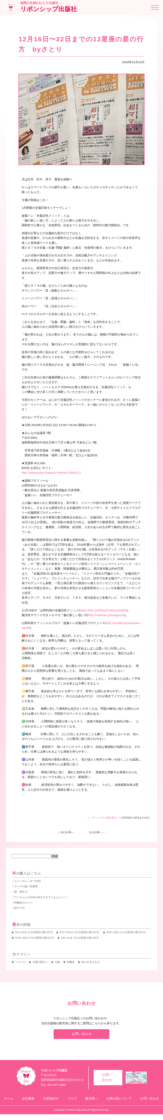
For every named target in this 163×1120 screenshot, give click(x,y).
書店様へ (91, 1101)
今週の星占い (111, 817)
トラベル (20, 962)
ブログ (71, 1101)
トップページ (94, 817)
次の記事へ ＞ (97, 832)
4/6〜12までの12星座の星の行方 (80, 937)
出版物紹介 (48, 1101)
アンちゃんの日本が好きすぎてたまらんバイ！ (41, 897)
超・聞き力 (20, 891)
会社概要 (25, 1101)
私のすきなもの (91, 962)
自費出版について (119, 1101)
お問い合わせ (81, 1034)
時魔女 (71, 962)
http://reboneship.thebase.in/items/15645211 (51, 472)
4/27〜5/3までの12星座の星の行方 (79, 932)
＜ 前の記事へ (66, 832)
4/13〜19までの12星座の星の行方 (34, 937)
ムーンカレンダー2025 (27, 880)
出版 (57, 962)
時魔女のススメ (23, 902)
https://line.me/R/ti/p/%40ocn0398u (103, 610)
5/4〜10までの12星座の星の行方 (34, 932)
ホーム (5, 1101)
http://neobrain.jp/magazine (106, 615)
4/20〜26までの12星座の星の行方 (126, 932)
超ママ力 (19, 907)
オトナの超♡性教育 (26, 886)
